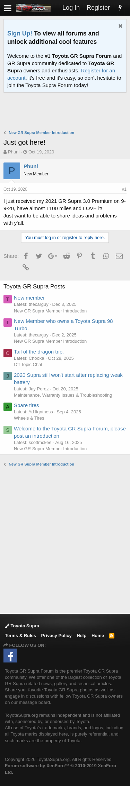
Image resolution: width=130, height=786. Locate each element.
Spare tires (26, 405)
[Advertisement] (66, 112)
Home (98, 635)
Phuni (13, 151)
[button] (7, 8)
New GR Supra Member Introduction (50, 310)
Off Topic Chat (28, 364)
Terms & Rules (20, 635)
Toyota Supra (22, 625)
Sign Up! (19, 33)
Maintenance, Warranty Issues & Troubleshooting (63, 395)
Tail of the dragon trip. (39, 352)
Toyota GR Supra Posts (34, 286)
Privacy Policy (56, 635)
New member (29, 298)
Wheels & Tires (29, 418)
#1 (124, 189)
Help (81, 635)
